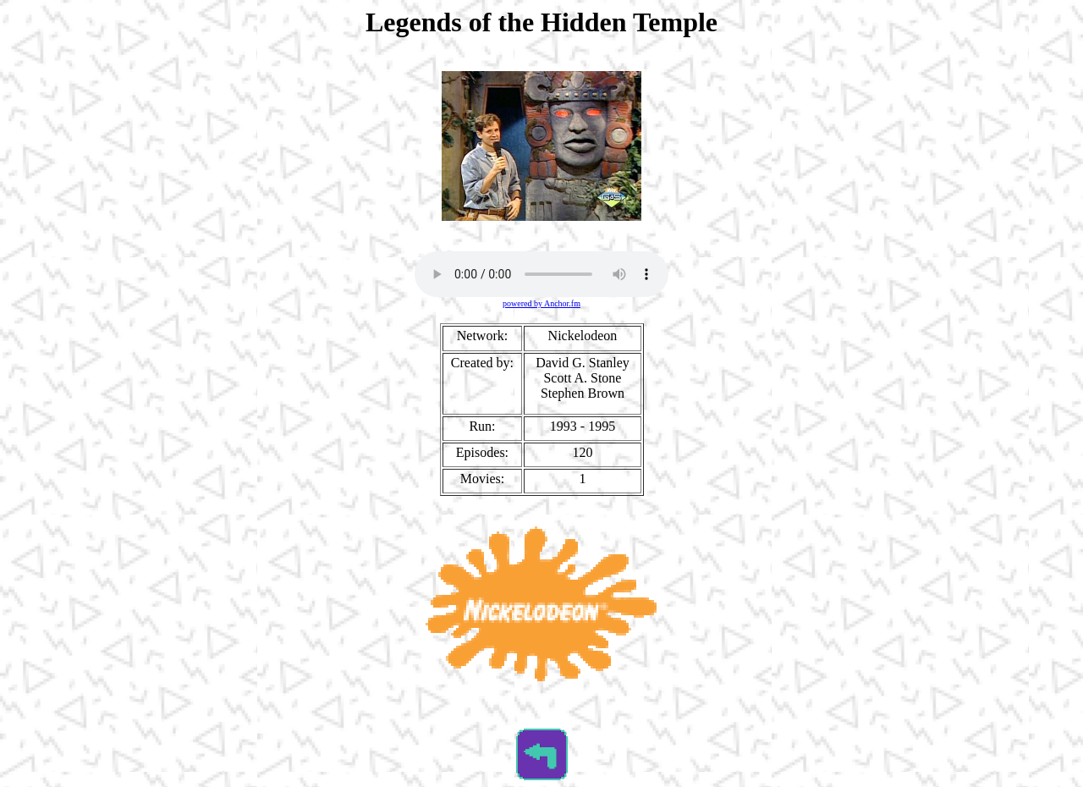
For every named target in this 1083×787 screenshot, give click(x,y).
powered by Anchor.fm (541, 303)
